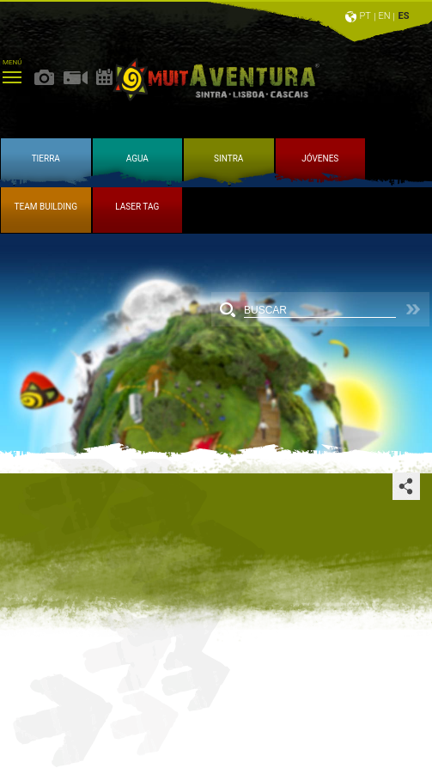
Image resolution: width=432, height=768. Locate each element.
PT (364, 15)
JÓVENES (319, 158)
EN (385, 15)
